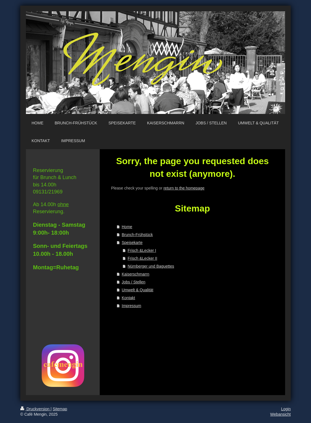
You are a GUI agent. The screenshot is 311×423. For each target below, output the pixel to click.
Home (127, 226)
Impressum (131, 305)
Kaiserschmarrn (135, 274)
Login (286, 409)
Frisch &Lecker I (142, 250)
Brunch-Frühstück (137, 234)
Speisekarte (132, 242)
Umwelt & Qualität (137, 290)
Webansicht (280, 414)
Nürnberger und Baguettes (151, 266)
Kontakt (128, 298)
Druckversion (35, 409)
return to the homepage (184, 188)
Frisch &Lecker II (142, 258)
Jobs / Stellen (133, 282)
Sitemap (60, 409)
